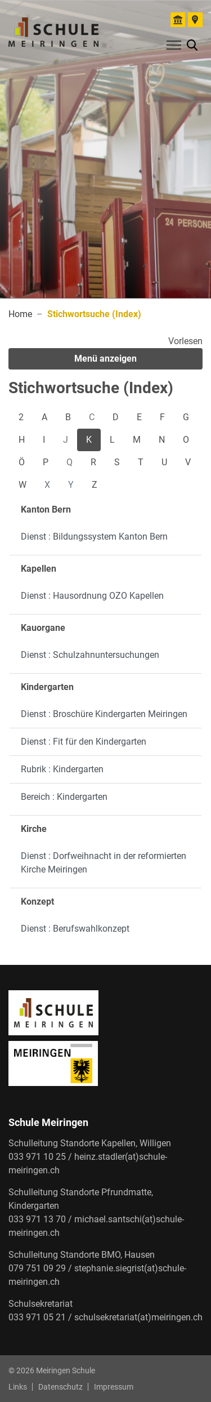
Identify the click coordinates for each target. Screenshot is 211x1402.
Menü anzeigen (105, 358)
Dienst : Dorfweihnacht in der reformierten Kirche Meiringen (103, 863)
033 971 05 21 (37, 1317)
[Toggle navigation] (172, 47)
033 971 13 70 (37, 1219)
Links (17, 1386)
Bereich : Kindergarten (64, 796)
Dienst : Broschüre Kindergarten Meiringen (104, 714)
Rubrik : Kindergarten (62, 769)
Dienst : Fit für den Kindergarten (83, 741)
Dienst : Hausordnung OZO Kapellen (92, 595)
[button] (192, 44)
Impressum (113, 1386)
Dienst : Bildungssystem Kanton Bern (94, 536)
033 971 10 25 (37, 1156)
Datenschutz (60, 1386)
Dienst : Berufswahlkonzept (75, 928)
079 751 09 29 (37, 1268)
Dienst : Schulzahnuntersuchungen (90, 654)
